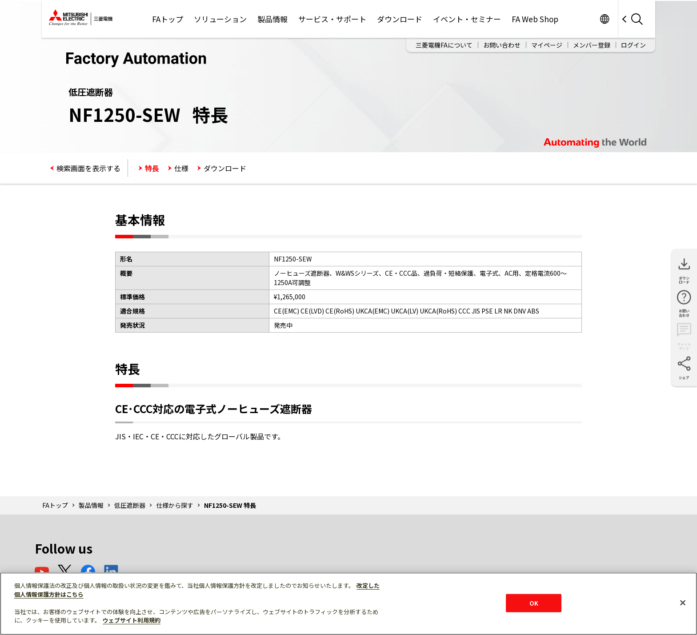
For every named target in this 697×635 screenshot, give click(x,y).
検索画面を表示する (88, 168)
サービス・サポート (332, 18)
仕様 (181, 168)
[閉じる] (683, 602)
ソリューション (220, 18)
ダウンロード (399, 18)
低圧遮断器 (129, 505)
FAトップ (167, 18)
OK (533, 603)
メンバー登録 (591, 44)
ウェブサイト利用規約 (131, 620)
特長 (152, 168)
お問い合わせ (502, 44)
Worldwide (604, 19)
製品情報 (272, 18)
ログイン (633, 44)
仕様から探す (174, 505)
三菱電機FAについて (444, 44)
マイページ (546, 44)
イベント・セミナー (467, 18)
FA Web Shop (535, 18)
